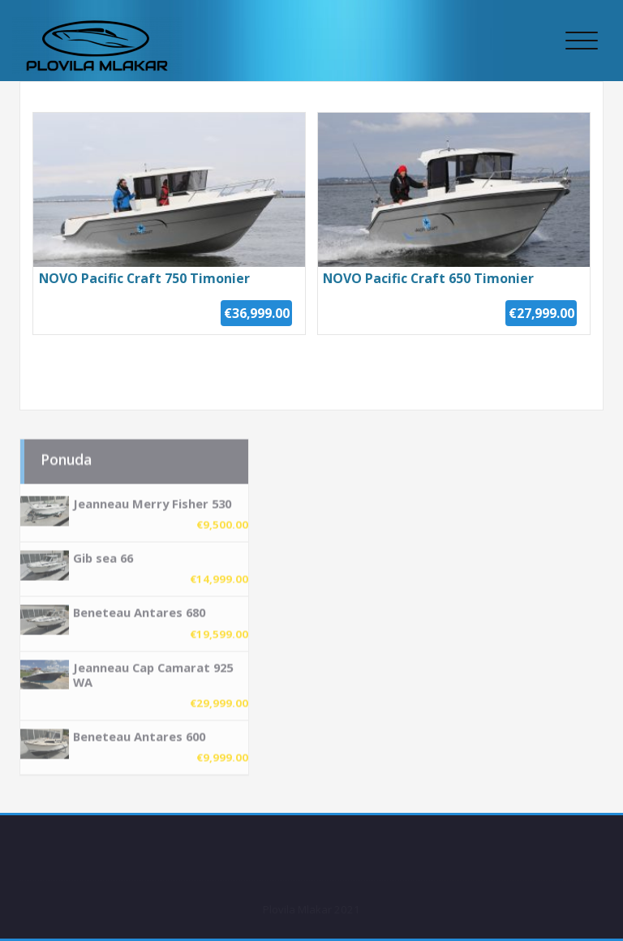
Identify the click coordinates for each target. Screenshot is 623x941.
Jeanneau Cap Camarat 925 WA (153, 670)
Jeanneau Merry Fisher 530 (152, 500)
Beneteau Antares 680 (139, 608)
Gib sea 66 (103, 554)
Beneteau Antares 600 (139, 732)
